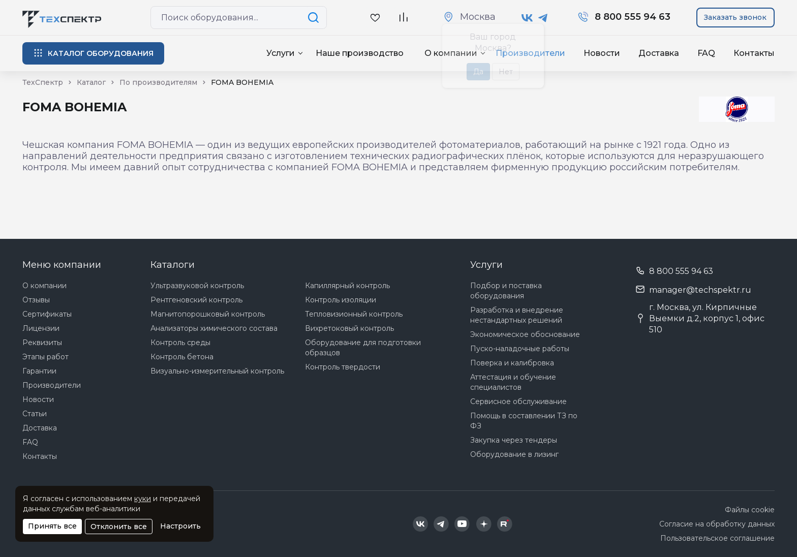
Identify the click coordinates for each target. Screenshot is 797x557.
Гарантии (39, 371)
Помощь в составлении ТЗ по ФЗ (523, 420)
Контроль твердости (342, 367)
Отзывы (36, 299)
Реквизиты (42, 342)
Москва (478, 16)
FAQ (706, 53)
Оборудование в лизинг (514, 454)
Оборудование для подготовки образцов (363, 347)
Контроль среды (180, 342)
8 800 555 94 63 (681, 271)
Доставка (658, 53)
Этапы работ (45, 356)
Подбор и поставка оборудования (506, 290)
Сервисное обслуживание (518, 401)
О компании (44, 285)
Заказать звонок (735, 17)
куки (142, 498)
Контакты (754, 53)
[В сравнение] (403, 17)
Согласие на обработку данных (717, 524)
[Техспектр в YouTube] (462, 524)
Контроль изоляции (340, 299)
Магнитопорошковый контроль (207, 314)
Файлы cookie (750, 509)
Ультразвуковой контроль (197, 285)
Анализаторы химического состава (214, 328)
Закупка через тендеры (513, 440)
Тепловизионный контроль (354, 314)
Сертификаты (47, 314)
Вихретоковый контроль (349, 328)
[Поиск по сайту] (315, 17)
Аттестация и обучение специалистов (513, 382)
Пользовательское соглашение (717, 538)
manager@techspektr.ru (700, 290)
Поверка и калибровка (512, 362)
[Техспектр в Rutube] (504, 524)
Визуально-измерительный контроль (217, 371)
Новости (602, 53)
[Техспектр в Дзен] (484, 524)
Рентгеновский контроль (196, 299)
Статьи (34, 413)
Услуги (280, 53)
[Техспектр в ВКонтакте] (527, 17)
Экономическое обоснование (525, 334)
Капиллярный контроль (347, 285)
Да (478, 71)
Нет (506, 71)
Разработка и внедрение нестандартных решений (516, 315)
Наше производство (360, 53)
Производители (51, 385)
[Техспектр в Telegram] (543, 17)
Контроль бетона (181, 356)
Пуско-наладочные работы (519, 348)
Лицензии (40, 328)
